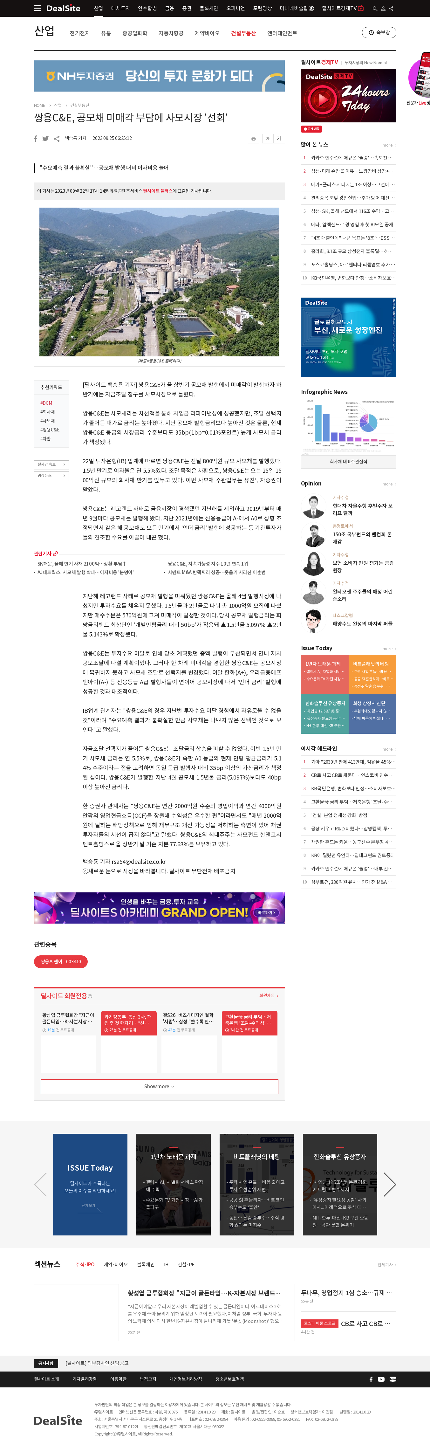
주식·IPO (85, 1265)
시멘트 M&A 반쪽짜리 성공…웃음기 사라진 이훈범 (217, 572)
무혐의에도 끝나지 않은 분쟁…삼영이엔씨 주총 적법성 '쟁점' (373, 711)
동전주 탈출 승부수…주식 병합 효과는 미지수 (373, 686)
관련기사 (42, 553)
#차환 (45, 439)
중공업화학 (134, 33)
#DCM (46, 403)
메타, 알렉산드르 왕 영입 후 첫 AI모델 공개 (352, 225)
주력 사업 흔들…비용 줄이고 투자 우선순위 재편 (373, 672)
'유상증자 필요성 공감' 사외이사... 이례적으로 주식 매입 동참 (326, 718)
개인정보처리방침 (185, 1379)
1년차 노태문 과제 (323, 664)
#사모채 (47, 421)
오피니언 (235, 8)
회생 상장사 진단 (369, 703)
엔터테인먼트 (282, 33)
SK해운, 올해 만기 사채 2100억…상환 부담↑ (82, 564)
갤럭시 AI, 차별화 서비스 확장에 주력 (326, 672)
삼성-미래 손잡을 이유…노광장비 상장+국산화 (356, 171)
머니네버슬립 (297, 8)
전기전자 (80, 33)
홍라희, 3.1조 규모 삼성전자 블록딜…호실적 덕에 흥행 (363, 251)
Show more (159, 1086)
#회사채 (47, 412)
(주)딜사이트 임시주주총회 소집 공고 (101, 1363)
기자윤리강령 (84, 1379)
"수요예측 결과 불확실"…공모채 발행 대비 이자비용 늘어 (104, 168)
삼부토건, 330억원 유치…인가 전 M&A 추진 (354, 882)
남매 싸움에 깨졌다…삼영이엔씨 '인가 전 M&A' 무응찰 (373, 718)
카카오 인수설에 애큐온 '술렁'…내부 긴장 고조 (356, 869)
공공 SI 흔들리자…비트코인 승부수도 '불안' (373, 679)
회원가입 (266, 995)
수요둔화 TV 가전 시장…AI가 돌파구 (326, 679)
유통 (106, 33)
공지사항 (45, 1363)
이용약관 (118, 1379)
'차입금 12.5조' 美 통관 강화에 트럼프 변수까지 (326, 711)
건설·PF (186, 1265)
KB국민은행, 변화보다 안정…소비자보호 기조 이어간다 (365, 278)
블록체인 (209, 8)
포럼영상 (262, 8)
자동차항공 (171, 33)
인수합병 (147, 8)
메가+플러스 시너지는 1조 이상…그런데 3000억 (358, 185)
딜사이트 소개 (46, 1379)
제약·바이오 (116, 1265)
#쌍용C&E (50, 430)
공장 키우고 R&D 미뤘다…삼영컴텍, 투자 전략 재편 (361, 829)
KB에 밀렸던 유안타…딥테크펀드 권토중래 (353, 855)
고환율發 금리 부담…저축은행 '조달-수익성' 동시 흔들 (364, 802)
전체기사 (385, 1265)
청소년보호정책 (229, 1379)
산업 (99, 8)
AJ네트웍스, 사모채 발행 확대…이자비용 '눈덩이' (86, 572)
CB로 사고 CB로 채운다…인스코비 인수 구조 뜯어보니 (363, 775)
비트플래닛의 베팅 (371, 664)
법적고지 (148, 1379)
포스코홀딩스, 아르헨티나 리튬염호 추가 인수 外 (358, 265)
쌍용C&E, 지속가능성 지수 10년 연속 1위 (208, 564)
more (55, 553)
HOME (39, 105)
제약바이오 (207, 33)
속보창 (383, 32)
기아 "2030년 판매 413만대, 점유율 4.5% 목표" (357, 762)
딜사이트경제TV (343, 8)
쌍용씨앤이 (61, 962)
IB (166, 1265)
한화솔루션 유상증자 (325, 703)
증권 (187, 8)
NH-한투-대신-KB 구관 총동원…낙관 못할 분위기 (326, 726)
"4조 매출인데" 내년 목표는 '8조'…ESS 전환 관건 (360, 238)
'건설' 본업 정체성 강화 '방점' (340, 815)
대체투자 (120, 8)
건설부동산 (243, 33)
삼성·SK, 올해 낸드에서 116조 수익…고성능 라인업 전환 (366, 211)
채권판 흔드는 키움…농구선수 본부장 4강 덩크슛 (358, 842)
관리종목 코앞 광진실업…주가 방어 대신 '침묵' (356, 198)
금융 (169, 8)
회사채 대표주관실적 (348, 461)
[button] (390, 1184)
